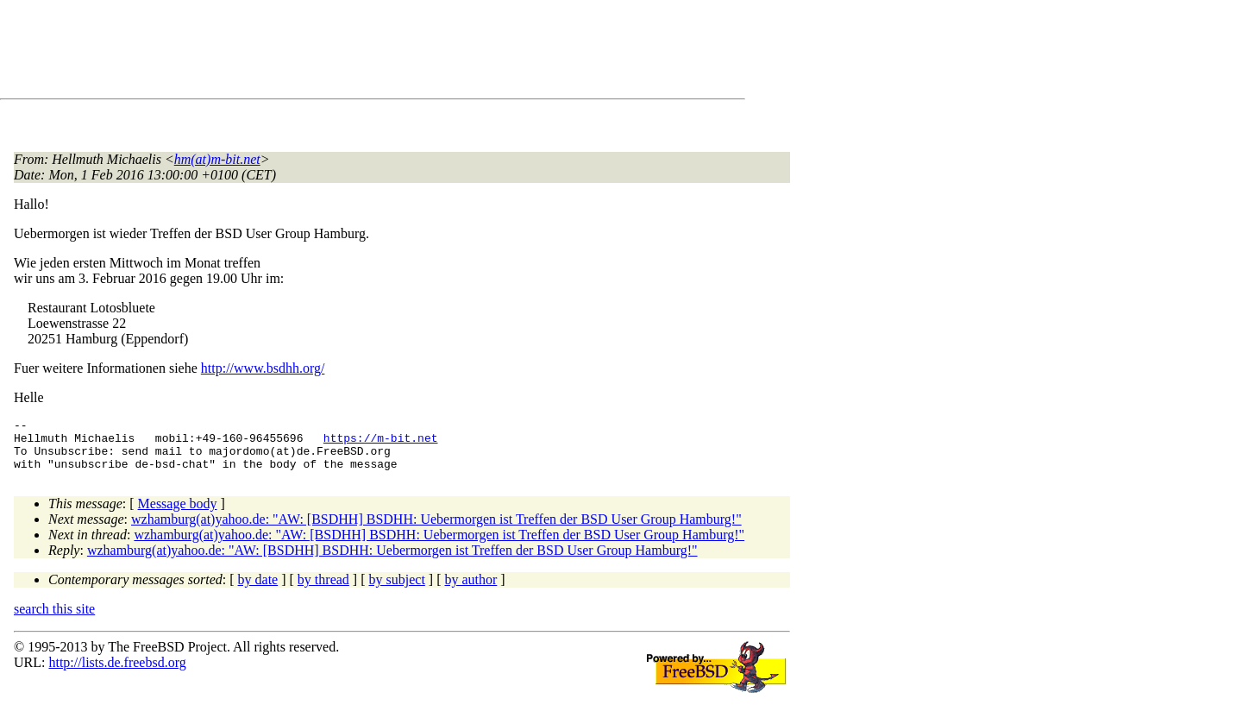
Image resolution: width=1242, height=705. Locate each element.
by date (258, 589)
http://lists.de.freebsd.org (116, 672)
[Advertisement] (328, 52)
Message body (177, 514)
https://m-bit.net (380, 442)
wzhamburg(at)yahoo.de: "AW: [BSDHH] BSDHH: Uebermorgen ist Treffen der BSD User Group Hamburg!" (436, 529)
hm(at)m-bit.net (217, 159)
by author (470, 589)
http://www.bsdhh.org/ (263, 368)
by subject (397, 589)
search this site (54, 619)
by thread (323, 589)
